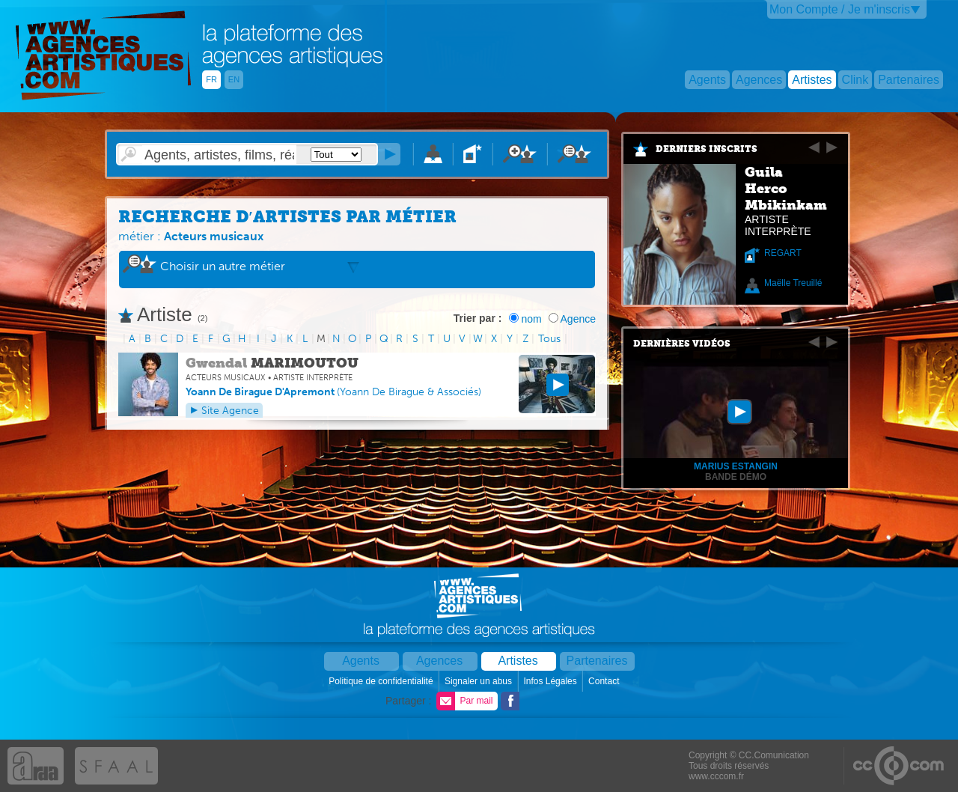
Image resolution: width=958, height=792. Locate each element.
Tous (549, 338)
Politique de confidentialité (382, 681)
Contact (605, 681)
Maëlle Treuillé (793, 283)
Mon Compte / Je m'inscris (839, 9)
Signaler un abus (479, 681)
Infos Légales (551, 681)
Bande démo (735, 477)
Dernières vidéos (681, 343)
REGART (783, 253)
